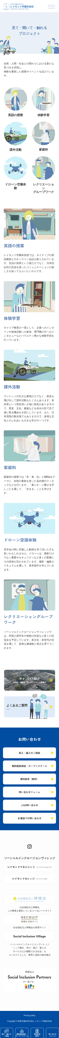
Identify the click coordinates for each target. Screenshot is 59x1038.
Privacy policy (29, 1015)
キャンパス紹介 (29, 680)
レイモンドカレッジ (29, 878)
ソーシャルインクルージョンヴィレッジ (29, 858)
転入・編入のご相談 (29, 752)
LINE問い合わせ (29, 805)
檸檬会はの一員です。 (29, 980)
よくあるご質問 (16, 707)
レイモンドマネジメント (29, 867)
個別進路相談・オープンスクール (29, 766)
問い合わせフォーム (29, 792)
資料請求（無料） (29, 779)
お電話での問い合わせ (29, 818)
